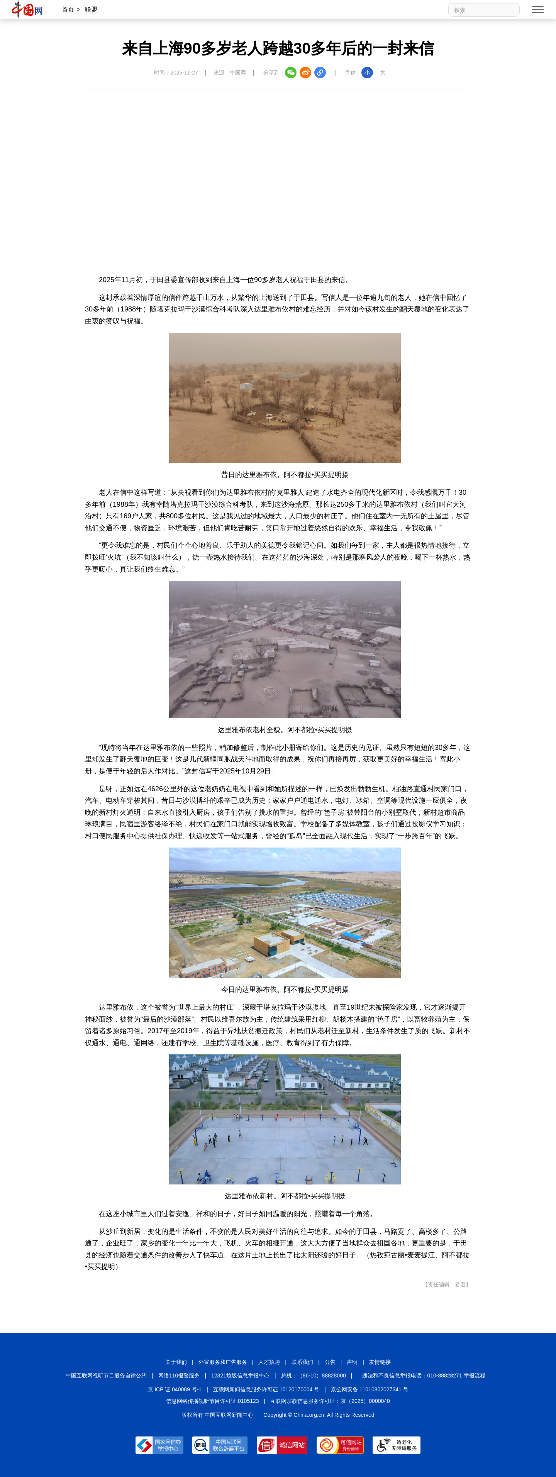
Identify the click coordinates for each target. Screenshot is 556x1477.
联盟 (91, 9)
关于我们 (176, 1362)
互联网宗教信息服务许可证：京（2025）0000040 (330, 1401)
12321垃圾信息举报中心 (240, 1375)
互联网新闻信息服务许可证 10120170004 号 (266, 1389)
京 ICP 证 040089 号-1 (174, 1389)
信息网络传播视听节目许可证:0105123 (212, 1401)
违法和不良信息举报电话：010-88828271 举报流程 (423, 1375)
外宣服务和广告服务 (222, 1362)
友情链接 (380, 1362)
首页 (68, 9)
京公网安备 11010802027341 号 (370, 1389)
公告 (330, 1362)
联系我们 (302, 1362)
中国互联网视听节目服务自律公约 (106, 1375)
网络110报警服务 (179, 1375)
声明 (352, 1362)
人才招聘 (269, 1362)
